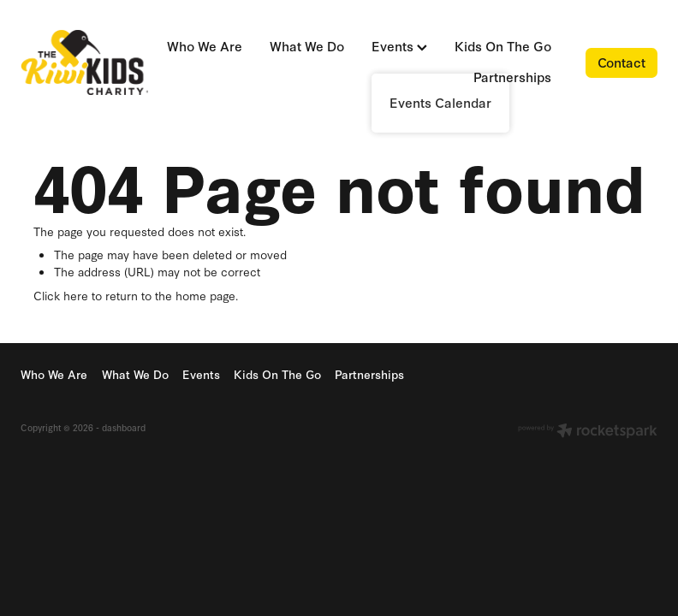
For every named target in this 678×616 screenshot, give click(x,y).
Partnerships (512, 77)
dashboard (124, 427)
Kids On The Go (503, 46)
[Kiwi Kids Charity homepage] (84, 62)
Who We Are (204, 46)
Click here (60, 295)
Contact (621, 62)
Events (399, 46)
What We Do (307, 46)
